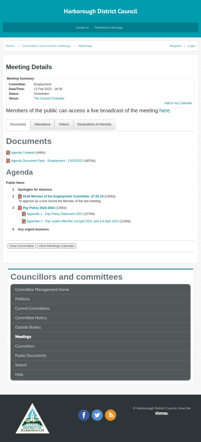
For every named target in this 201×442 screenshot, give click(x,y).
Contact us (82, 27)
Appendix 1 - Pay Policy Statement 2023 (55, 214)
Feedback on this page (109, 27)
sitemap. (161, 413)
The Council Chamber (49, 98)
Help (19, 374)
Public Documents (30, 355)
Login (191, 46)
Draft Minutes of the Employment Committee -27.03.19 (63, 196)
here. (165, 110)
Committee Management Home (42, 290)
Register (176, 46)
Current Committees (32, 308)
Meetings (23, 337)
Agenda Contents (23, 152)
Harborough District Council (100, 11)
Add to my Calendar (178, 103)
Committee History (31, 318)
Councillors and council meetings (46, 46)
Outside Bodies (28, 327)
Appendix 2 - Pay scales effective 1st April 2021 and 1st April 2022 (73, 221)
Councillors (24, 346)
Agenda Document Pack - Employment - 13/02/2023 (47, 161)
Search (21, 365)
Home (9, 46)
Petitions (22, 299)
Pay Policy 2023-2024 (39, 208)
